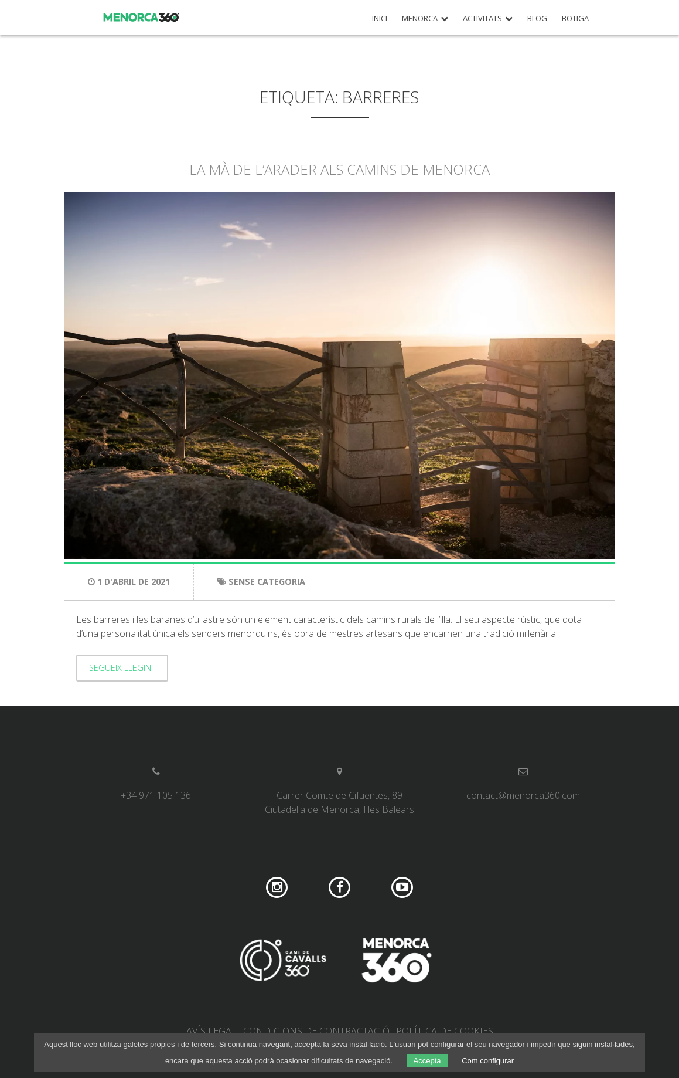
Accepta (427, 1060)
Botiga (575, 18)
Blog (537, 18)
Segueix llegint (122, 667)
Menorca (420, 18)
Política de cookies (444, 1031)
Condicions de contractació (316, 1031)
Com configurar (488, 1060)
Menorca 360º (141, 17)
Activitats (482, 18)
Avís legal (211, 1031)
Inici (379, 18)
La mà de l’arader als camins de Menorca (339, 169)
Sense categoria (266, 581)
